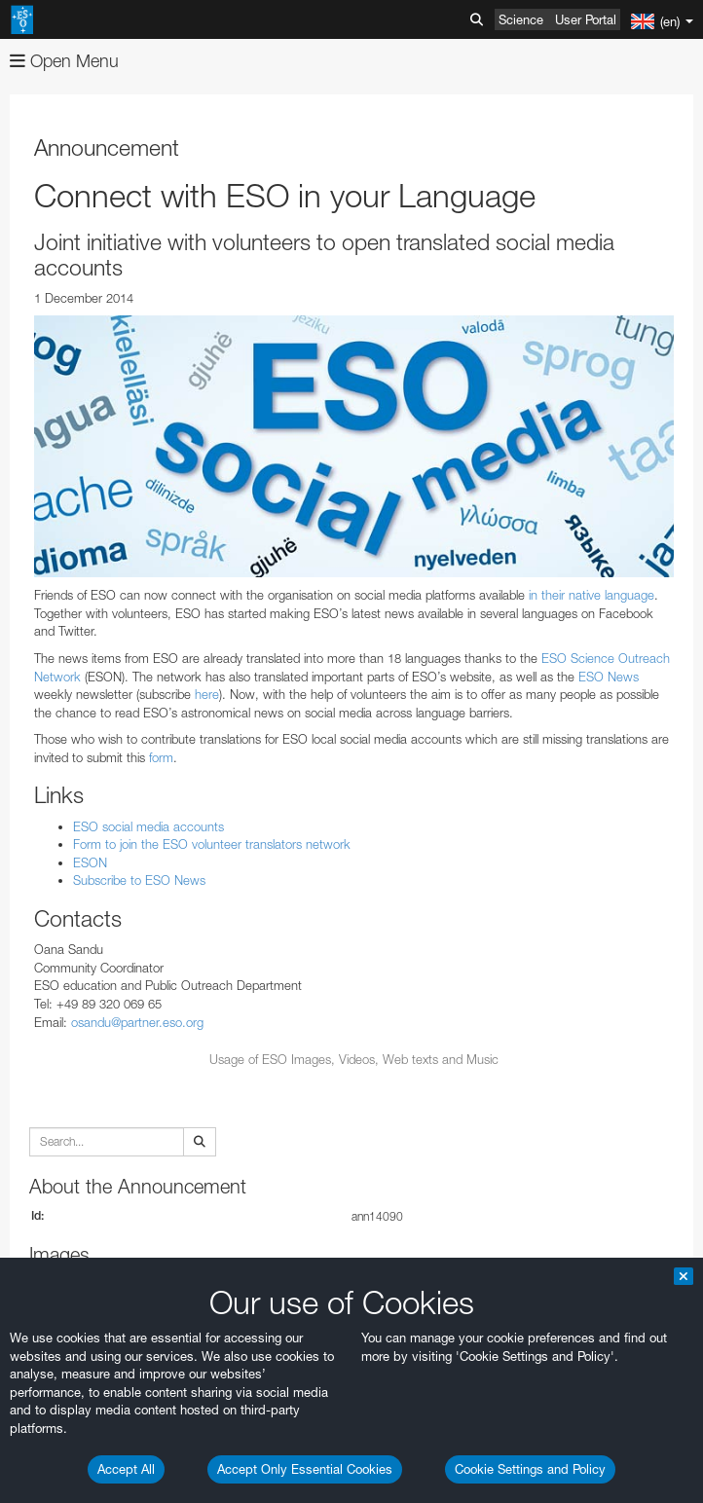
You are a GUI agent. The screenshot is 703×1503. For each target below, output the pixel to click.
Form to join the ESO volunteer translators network (212, 844)
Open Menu (64, 61)
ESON (90, 862)
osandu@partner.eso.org (137, 1022)
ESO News (608, 676)
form (161, 757)
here (207, 694)
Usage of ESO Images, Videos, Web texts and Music (354, 1059)
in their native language (591, 595)
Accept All (126, 1469)
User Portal (585, 19)
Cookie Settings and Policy (530, 1469)
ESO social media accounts (148, 826)
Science (521, 19)
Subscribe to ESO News (139, 880)
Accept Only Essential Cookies (304, 1469)
